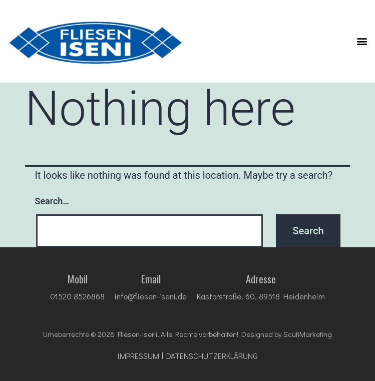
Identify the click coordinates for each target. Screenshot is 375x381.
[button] (361, 41)
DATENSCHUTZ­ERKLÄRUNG (212, 356)
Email (151, 278)
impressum (138, 356)
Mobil (78, 278)
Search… (52, 201)
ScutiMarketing (307, 334)
